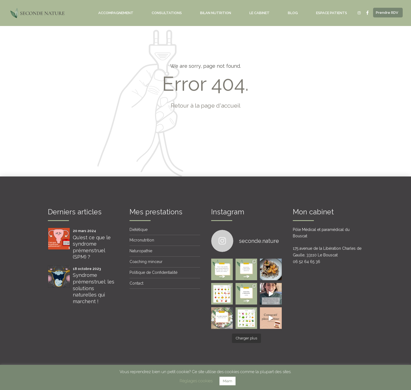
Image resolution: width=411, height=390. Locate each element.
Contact (136, 283)
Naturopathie (141, 251)
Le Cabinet (259, 13)
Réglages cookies (196, 380)
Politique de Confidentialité (153, 272)
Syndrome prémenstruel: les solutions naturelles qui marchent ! (93, 288)
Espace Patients (331, 13)
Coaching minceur (146, 261)
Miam (227, 381)
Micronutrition (142, 240)
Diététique (139, 229)
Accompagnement (115, 13)
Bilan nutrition (215, 13)
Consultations (167, 13)
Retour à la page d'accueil (206, 105)
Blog (293, 13)
